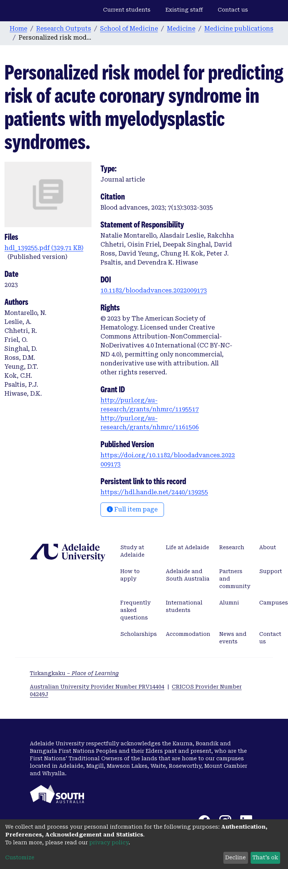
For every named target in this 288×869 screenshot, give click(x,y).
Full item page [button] (132, 509)
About (267, 547)
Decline (235, 857)
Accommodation (188, 634)
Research (231, 547)
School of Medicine (129, 28)
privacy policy (108, 842)
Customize (19, 857)
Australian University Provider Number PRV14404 (97, 687)
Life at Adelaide (187, 547)
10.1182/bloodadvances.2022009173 (153, 290)
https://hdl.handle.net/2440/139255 (154, 492)
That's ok (265, 857)
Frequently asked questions (135, 610)
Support (270, 571)
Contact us (233, 10)
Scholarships (138, 634)
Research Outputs (63, 28)
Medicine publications (238, 28)
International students (184, 606)
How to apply (130, 575)
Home (18, 28)
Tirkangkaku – (74, 673)
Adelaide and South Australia (188, 575)
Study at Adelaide (132, 551)
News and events (233, 637)
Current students (127, 10)
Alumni (229, 603)
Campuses (273, 603)
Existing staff (184, 10)
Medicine (181, 28)
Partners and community (234, 578)
